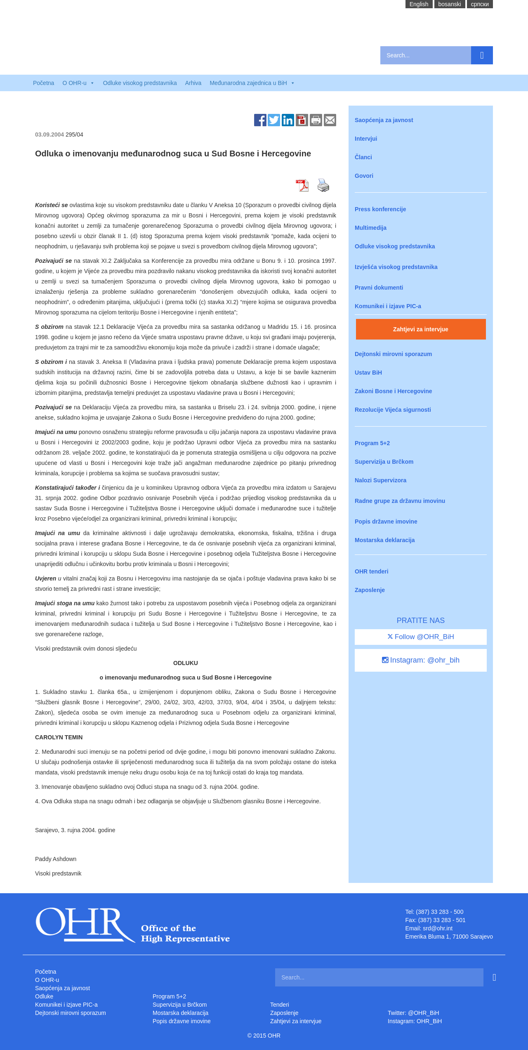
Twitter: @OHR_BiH (413, 1013)
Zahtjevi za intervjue (420, 329)
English (419, 4)
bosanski (449, 4)
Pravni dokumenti (379, 287)
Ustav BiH (368, 372)
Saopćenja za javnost (384, 120)
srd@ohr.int (438, 928)
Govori (364, 175)
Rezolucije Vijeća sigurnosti (393, 409)
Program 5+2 (372, 443)
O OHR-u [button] (78, 83)
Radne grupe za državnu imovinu (400, 501)
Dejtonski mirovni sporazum (393, 354)
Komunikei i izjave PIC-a (388, 306)
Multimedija (371, 227)
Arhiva (193, 83)
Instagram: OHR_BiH (415, 1021)
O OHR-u (47, 980)
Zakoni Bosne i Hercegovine (393, 391)
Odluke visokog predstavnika (140, 83)
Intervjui (366, 138)
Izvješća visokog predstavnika (396, 267)
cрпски (480, 4)
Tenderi (279, 1004)
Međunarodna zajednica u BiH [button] (252, 83)
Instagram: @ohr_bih (421, 660)
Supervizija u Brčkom (384, 461)
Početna (43, 83)
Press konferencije (380, 209)
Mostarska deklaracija (385, 540)
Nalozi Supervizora (380, 480)
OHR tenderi (372, 571)
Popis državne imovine (386, 521)
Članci (363, 157)
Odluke (44, 996)
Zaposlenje (370, 590)
